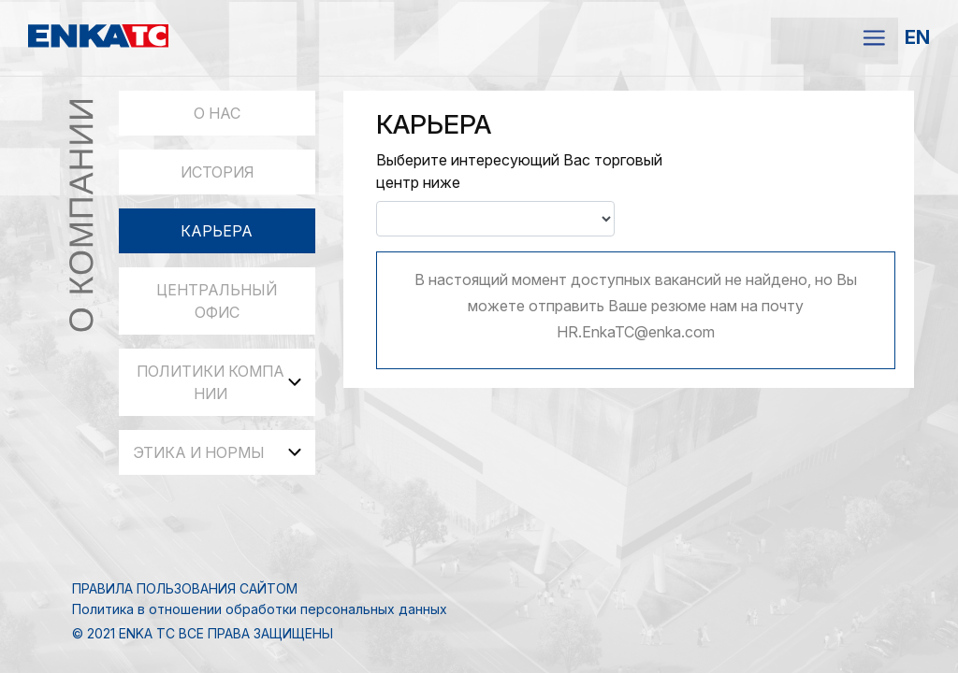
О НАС (217, 113)
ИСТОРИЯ (217, 172)
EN (917, 37)
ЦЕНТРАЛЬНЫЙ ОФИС (216, 301)
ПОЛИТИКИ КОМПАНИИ (219, 382)
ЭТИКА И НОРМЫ (217, 452)
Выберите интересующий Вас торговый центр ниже (519, 171)
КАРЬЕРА (217, 231)
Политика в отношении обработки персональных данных (259, 609)
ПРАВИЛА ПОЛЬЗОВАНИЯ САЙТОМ (185, 588)
